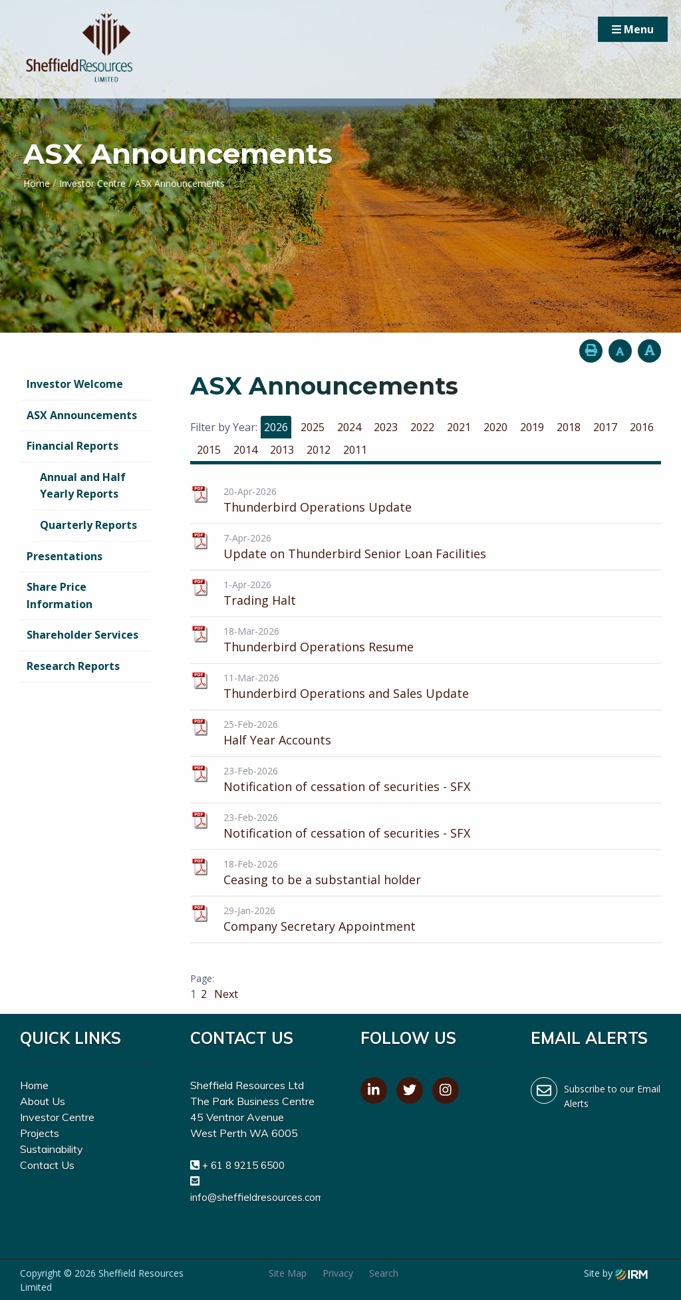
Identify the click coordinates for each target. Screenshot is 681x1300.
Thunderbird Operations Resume (318, 647)
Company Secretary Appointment (319, 926)
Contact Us (47, 1165)
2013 (282, 449)
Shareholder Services (82, 634)
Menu (633, 29)
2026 (276, 427)
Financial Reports (72, 445)
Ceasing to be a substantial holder (322, 880)
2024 (349, 427)
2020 (495, 427)
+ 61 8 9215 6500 (243, 1165)
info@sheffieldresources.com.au (263, 1197)
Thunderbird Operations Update (317, 507)
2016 (642, 427)
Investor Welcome (75, 384)
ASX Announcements (82, 415)
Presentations (64, 556)
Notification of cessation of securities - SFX (346, 786)
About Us (42, 1101)
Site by (616, 1273)
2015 (209, 449)
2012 (319, 449)
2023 (386, 427)
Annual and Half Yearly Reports (83, 486)
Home (34, 1085)
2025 (313, 427)
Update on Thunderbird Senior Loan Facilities (354, 554)
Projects (39, 1133)
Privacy (338, 1273)
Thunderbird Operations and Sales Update (346, 693)
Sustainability (51, 1149)
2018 (569, 427)
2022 (422, 427)
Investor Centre (57, 1117)
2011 (355, 449)
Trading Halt (259, 600)
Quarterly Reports (88, 525)
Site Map (288, 1273)
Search (383, 1273)
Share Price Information (59, 595)
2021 (459, 427)
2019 (532, 427)
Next (224, 994)
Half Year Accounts (277, 740)
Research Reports (73, 666)
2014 (245, 449)
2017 (605, 427)
